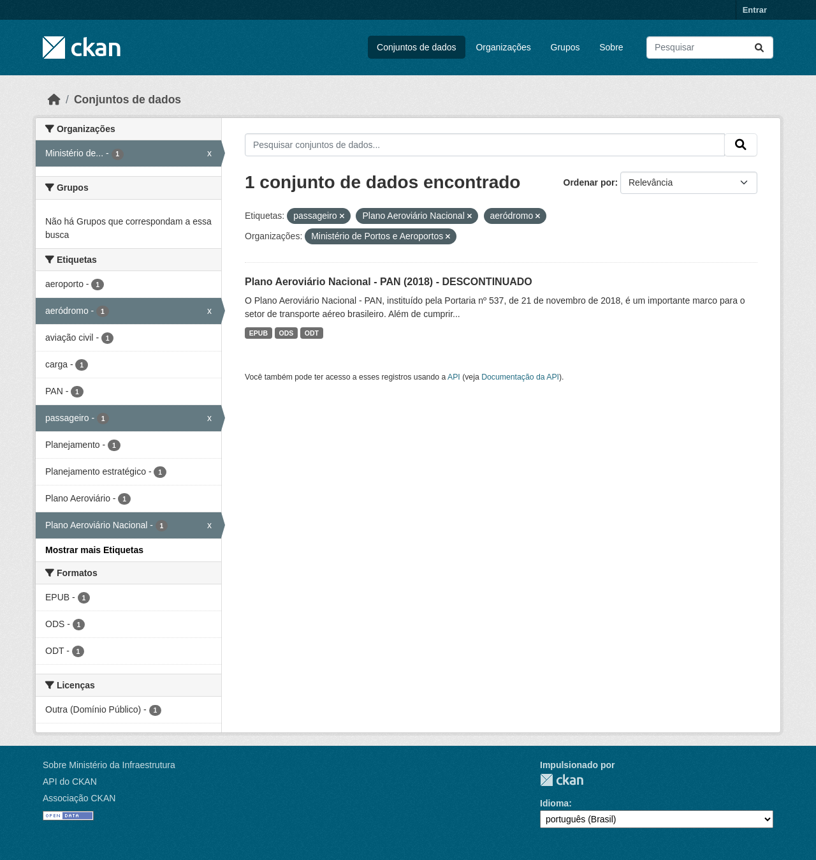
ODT (312, 333)
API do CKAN (70, 781)
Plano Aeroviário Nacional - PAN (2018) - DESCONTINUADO (388, 281)
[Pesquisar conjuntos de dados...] (709, 47)
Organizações (503, 47)
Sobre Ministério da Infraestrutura (109, 765)
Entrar (755, 10)
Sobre (611, 47)
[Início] (54, 99)
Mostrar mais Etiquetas (94, 550)
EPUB (258, 333)
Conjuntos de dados (416, 47)
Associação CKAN (79, 798)
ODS (286, 333)
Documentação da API (520, 377)
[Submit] (759, 47)
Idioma (554, 803)
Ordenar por (589, 182)
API (454, 377)
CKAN (561, 780)
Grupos (565, 47)
